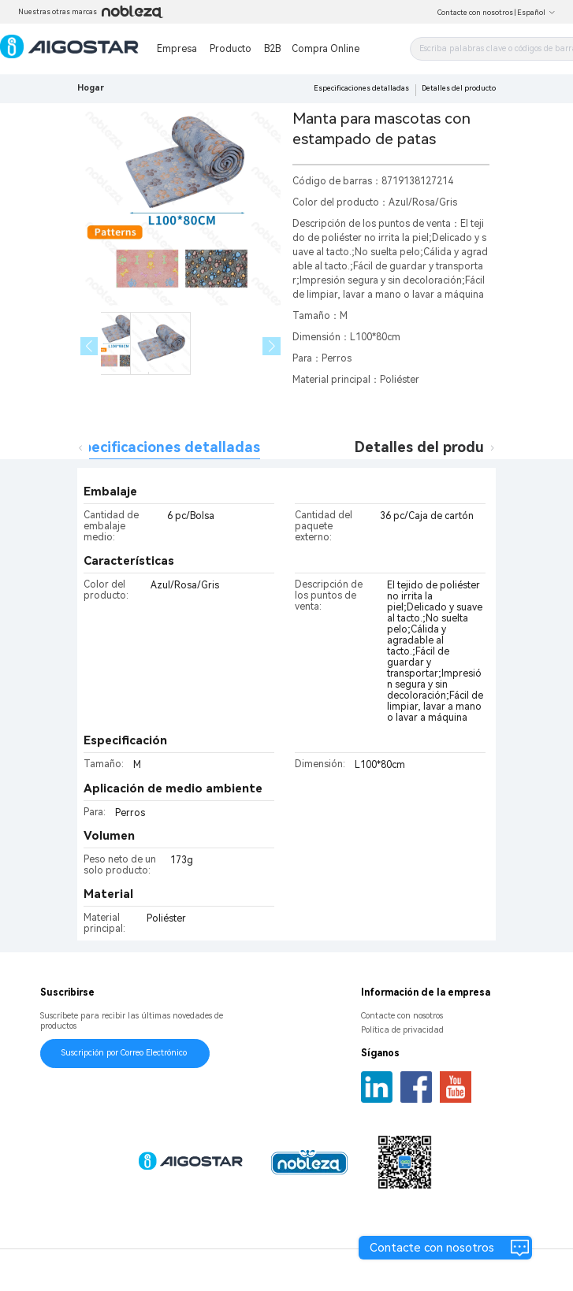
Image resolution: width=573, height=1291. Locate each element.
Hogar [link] (90, 88)
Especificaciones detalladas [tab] (163, 447)
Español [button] (536, 13)
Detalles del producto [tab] (431, 447)
